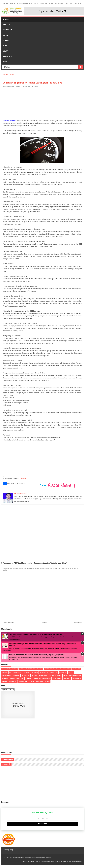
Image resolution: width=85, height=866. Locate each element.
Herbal (51, 4)
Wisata (5, 51)
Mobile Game (6, 675)
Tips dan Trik (22, 681)
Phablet (5, 678)
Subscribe (42, 824)
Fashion (40, 669)
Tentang (5, 4)
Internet (6, 40)
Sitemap (52, 861)
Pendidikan (77, 4)
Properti (29, 678)
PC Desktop (25, 675)
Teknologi (12, 681)
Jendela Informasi (77, 861)
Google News (22, 478)
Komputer (6, 56)
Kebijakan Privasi (33, 861)
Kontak (12, 4)
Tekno (5, 46)
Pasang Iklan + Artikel (24, 4)
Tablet (4, 681)
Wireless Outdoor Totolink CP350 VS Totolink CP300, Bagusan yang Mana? (36, 655)
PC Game (34, 675)
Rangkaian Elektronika (42, 678)
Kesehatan (68, 4)
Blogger (64, 861)
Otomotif (16, 675)
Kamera (35, 672)
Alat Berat (6, 669)
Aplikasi (15, 669)
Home (6, 19)
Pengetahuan (7, 30)
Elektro (6, 24)
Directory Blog (8, 850)
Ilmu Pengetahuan (15, 672)
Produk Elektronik (17, 678)
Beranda (44, 622)
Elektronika (30, 669)
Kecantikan (59, 4)
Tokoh (5, 62)
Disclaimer (24, 861)
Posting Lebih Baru (8, 622)
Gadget (5, 35)
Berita (36, 4)
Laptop (71, 672)
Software (66, 678)
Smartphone (57, 678)
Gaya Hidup (43, 4)
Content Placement (44, 861)
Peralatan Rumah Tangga (72, 675)
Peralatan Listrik (55, 675)
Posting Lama (78, 622)
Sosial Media (76, 678)
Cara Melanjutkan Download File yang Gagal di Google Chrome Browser (35, 634)
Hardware (76, 669)
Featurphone (49, 669)
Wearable (39, 681)
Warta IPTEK (16, 857)
